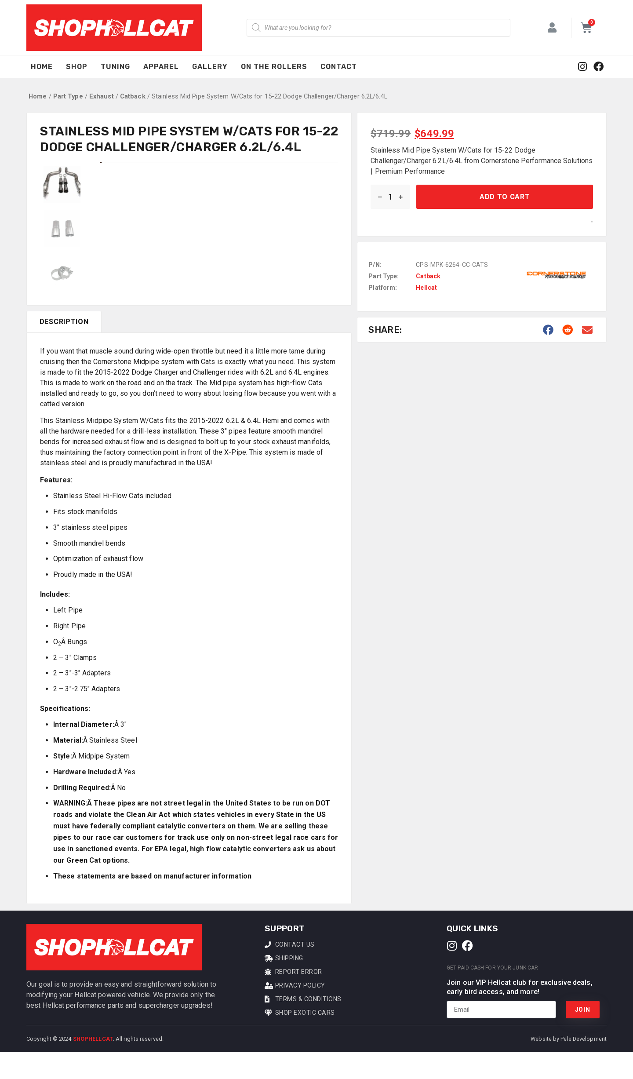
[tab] (64, 349)
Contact (338, 66)
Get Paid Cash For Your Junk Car (492, 995)
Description (64, 349)
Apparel (161, 66)
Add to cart (505, 197)
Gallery (210, 66)
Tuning (115, 66)
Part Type (68, 96)
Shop (76, 66)
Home (42, 66)
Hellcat (426, 287)
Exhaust (101, 96)
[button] (548, 330)
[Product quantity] (390, 197)
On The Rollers (274, 66)
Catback (133, 96)
